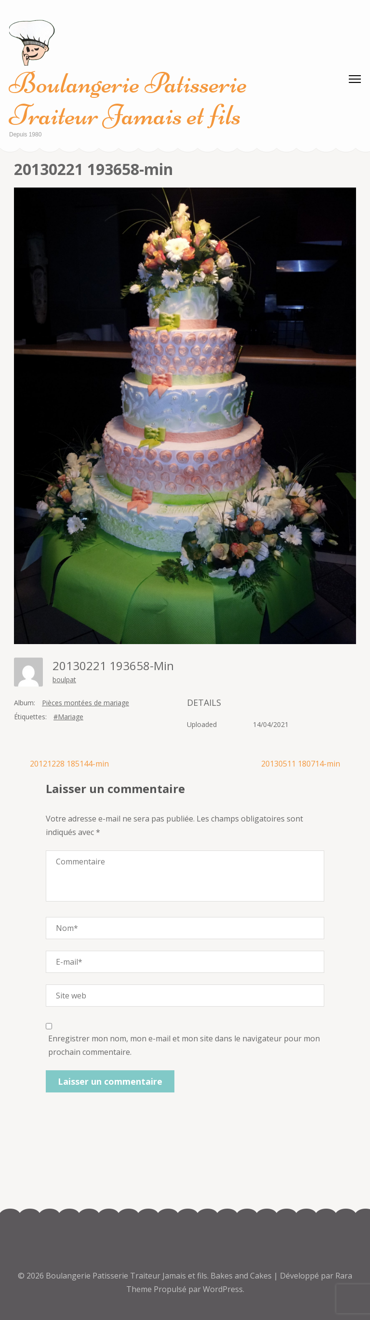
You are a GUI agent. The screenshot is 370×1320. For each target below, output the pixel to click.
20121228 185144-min (69, 763)
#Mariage (68, 716)
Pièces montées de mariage (85, 702)
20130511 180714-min (300, 763)
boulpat (64, 679)
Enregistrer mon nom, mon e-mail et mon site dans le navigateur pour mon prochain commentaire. (184, 1045)
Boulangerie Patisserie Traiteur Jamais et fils (128, 99)
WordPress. (223, 1289)
